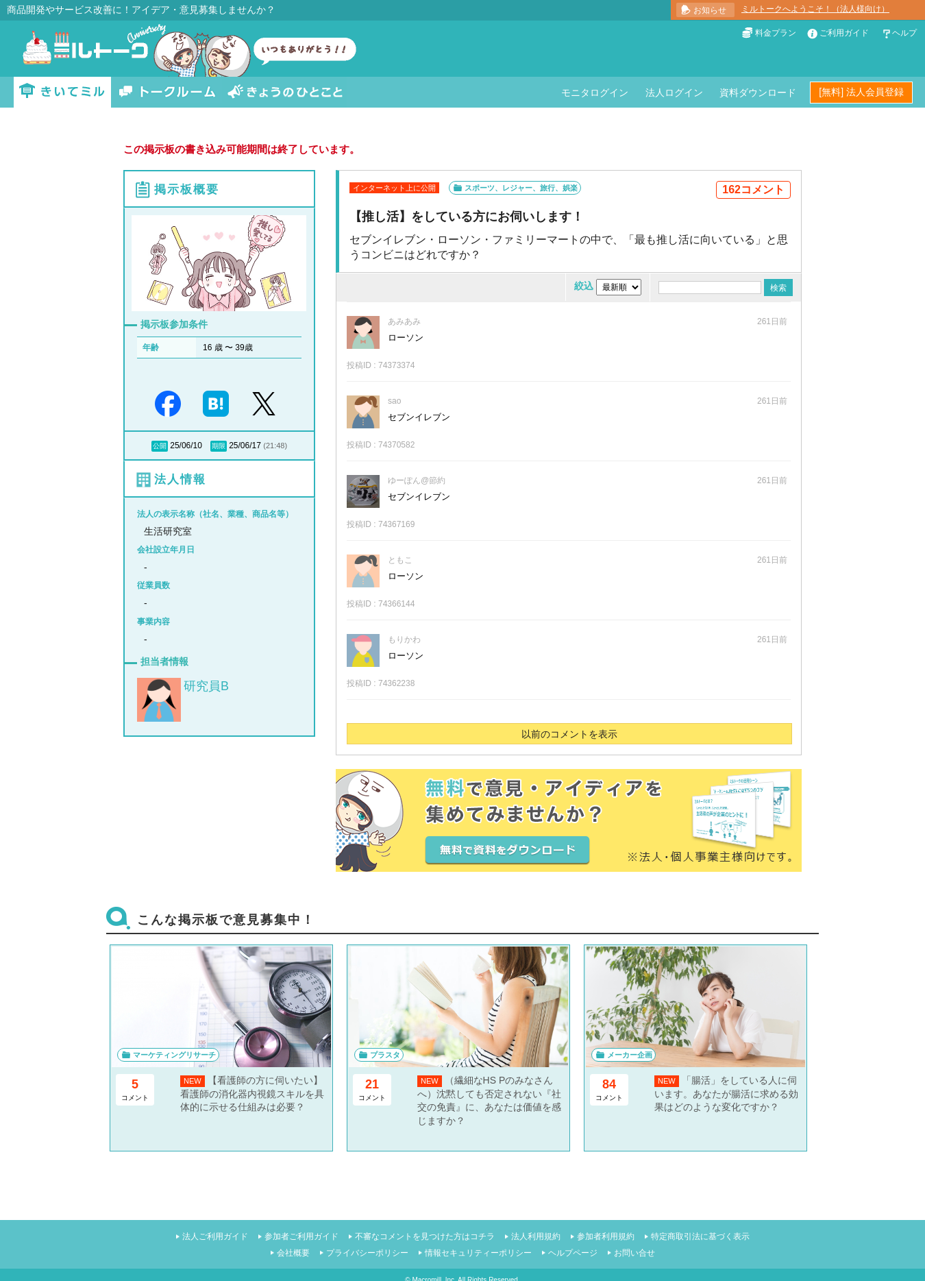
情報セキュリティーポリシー (478, 1253)
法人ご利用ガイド (215, 1236)
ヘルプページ (572, 1253)
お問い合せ (634, 1253)
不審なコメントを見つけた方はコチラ (425, 1236)
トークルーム (167, 92)
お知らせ (709, 10)
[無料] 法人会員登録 (861, 91)
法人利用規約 (535, 1236)
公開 (159, 446)
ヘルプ (904, 33)
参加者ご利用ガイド (301, 1236)
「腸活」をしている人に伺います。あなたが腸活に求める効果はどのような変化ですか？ (726, 1093)
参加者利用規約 (605, 1236)
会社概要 (293, 1253)
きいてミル (62, 92)
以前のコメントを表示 (569, 734)
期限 (218, 446)
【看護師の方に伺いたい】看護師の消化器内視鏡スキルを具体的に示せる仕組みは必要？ (252, 1093)
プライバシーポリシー (367, 1253)
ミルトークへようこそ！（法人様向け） (815, 9)
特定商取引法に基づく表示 (700, 1236)
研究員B (206, 686)
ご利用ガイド (844, 33)
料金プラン (775, 33)
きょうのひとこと (285, 92)
